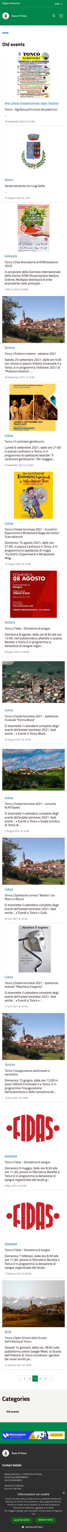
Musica (9, 179)
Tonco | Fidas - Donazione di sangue (27, 628)
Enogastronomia (29, 103)
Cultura (15, 103)
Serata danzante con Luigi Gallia (25, 186)
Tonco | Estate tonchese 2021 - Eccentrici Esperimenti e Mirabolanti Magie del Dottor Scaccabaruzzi (32, 532)
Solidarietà (11, 256)
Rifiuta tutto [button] (45, 1520)
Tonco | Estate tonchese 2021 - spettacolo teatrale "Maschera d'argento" (31, 984)
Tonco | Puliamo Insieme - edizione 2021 (30, 353)
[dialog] (33, 1511)
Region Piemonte (11, 3)
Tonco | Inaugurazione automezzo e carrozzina (27, 1072)
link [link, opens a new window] (33, 1514)
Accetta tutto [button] (21, 1520)
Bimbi (8, 1332)
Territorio (53, 103)
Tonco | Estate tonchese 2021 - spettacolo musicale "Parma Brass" (31, 718)
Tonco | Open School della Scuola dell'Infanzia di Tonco (26, 1339)
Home (5, 32)
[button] (33, 1526)
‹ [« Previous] (19, 1378)
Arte (7, 103)
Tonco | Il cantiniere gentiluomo (24, 441)
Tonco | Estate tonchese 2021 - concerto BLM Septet (30, 805)
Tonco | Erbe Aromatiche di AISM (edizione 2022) (31, 264)
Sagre (44, 103)
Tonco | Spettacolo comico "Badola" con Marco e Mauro (30, 897)
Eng (58, 4)
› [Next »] (50, 1378)
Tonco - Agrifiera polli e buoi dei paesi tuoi (31, 109)
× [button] (63, 1493)
